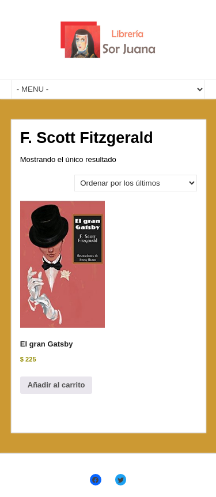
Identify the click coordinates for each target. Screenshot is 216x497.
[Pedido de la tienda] (135, 183)
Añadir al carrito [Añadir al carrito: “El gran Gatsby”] (56, 385)
